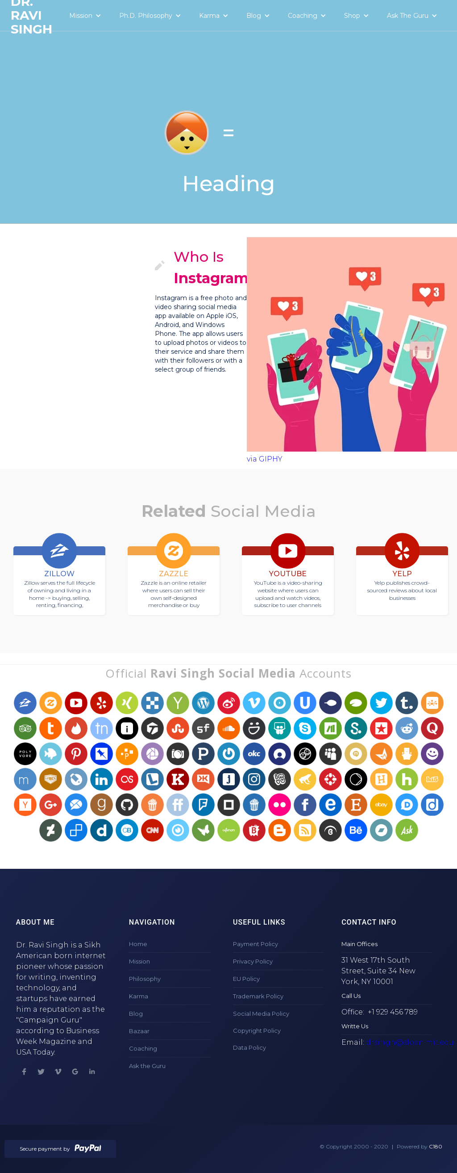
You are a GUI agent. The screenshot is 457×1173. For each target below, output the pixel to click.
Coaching (143, 1048)
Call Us (351, 995)
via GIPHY (265, 459)
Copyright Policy (257, 1030)
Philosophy (145, 978)
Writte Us (354, 1026)
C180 (435, 1146)
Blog (136, 1013)
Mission (139, 961)
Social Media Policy (261, 1013)
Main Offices (359, 943)
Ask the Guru (147, 1065)
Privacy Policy (253, 961)
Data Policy (249, 1047)
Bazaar (139, 1031)
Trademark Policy (258, 996)
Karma (138, 996)
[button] (85, 16)
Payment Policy (255, 943)
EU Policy (246, 978)
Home (138, 943)
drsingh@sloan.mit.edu (410, 1042)
